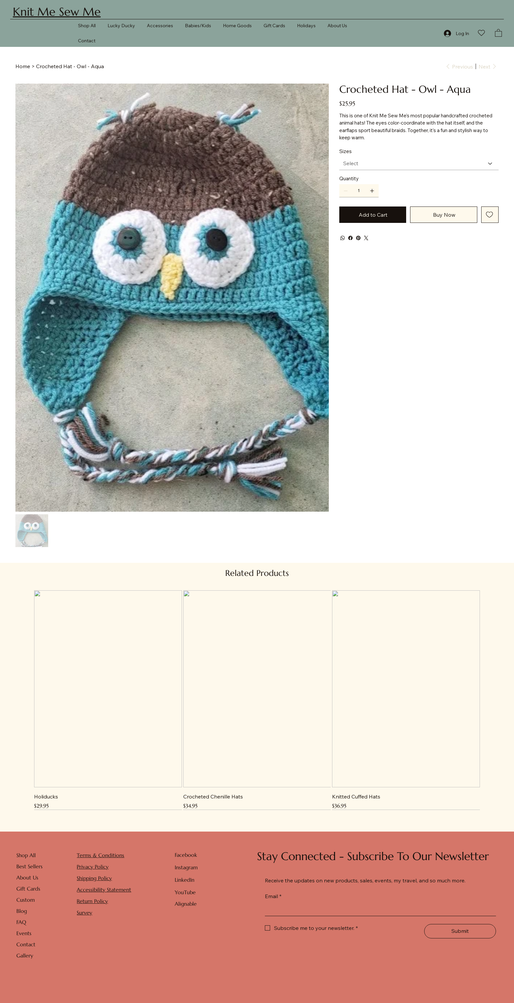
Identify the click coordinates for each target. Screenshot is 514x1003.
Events (23, 933)
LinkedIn (184, 879)
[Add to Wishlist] (490, 214)
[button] (498, 33)
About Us (27, 877)
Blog (21, 911)
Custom (25, 899)
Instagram (186, 867)
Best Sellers (29, 866)
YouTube (185, 892)
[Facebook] (350, 238)
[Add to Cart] (372, 214)
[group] (257, 700)
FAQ (21, 922)
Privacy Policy (93, 866)
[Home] (22, 66)
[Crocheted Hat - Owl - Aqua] (70, 66)
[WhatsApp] (342, 238)
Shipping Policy (94, 878)
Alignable (186, 903)
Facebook (186, 855)
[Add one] (372, 190)
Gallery (24, 955)
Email (273, 896)
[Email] (378, 909)
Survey (84, 912)
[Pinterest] (358, 238)
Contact (25, 944)
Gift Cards (28, 888)
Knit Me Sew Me (57, 12)
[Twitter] (366, 238)
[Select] (419, 163)
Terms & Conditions (100, 855)
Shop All (26, 855)
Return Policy (92, 901)
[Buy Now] (443, 214)
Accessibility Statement (104, 889)
